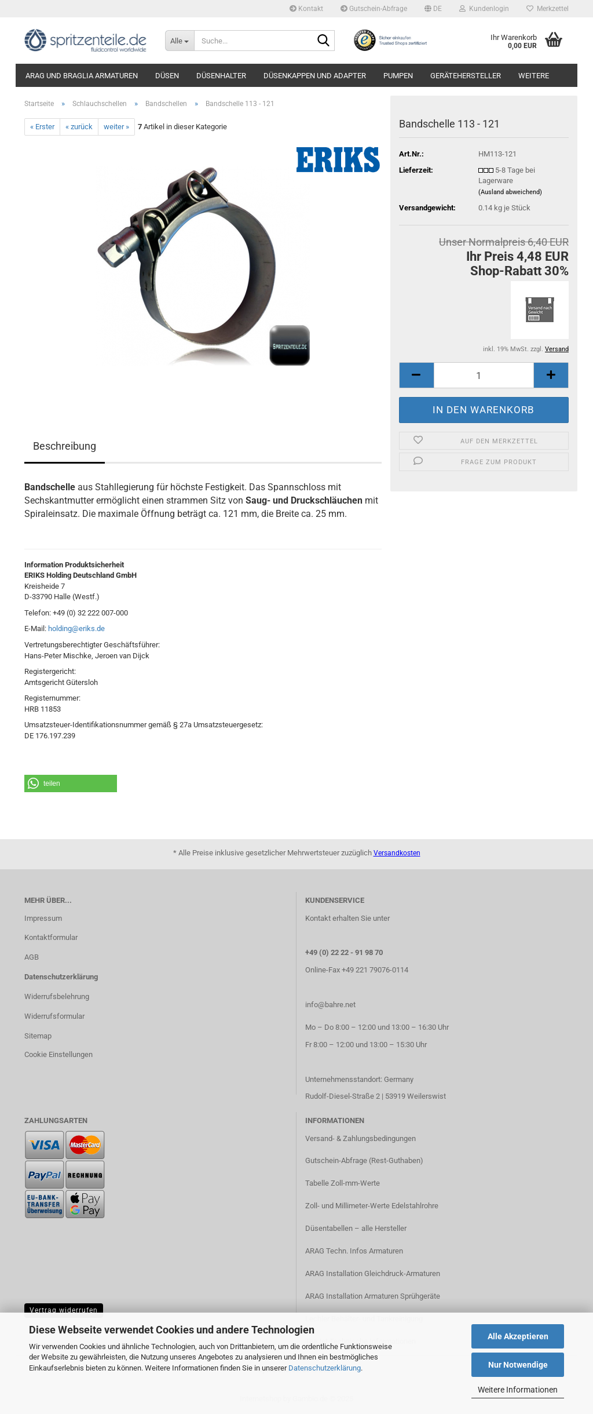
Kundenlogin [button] (484, 9)
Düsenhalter (221, 75)
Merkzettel (547, 9)
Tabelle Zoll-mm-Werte (342, 1183)
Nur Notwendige (518, 1364)
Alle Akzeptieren (518, 1336)
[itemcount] (484, 375)
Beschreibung (64, 446)
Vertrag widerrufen (64, 1310)
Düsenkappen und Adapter (314, 75)
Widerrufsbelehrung (56, 996)
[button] (433, 8)
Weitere (533, 75)
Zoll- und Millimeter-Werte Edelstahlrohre (371, 1205)
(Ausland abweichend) (510, 192)
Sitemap (38, 1036)
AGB (31, 957)
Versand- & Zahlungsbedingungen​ (360, 1138)
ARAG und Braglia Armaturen (81, 75)
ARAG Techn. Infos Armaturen (354, 1251)
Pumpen (398, 75)
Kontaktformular (51, 937)
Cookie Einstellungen (58, 1054)
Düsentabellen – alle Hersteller (356, 1228)
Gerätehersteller (465, 75)
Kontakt (306, 9)
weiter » (116, 126)
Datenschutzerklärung (324, 1368)
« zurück (79, 126)
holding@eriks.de (76, 628)
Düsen (167, 75)
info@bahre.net (330, 1004)
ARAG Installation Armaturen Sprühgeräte (372, 1296)
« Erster (42, 126)
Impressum (43, 918)
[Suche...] (179, 40)
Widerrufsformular (54, 1016)
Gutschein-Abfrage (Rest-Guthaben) (364, 1160)
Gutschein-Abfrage (374, 9)
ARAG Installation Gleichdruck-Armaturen (372, 1273)
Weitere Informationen (518, 1389)
